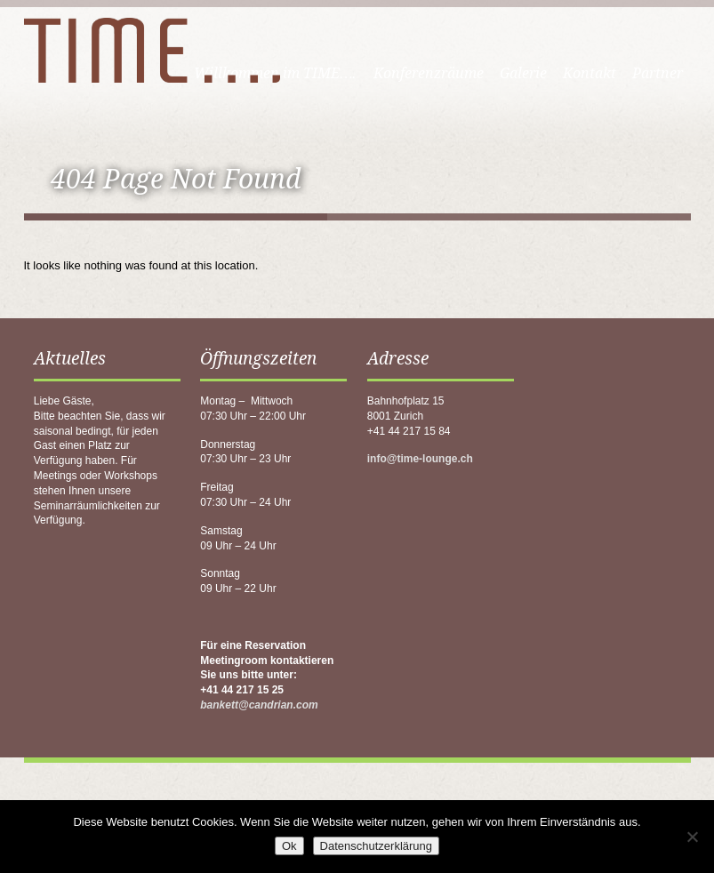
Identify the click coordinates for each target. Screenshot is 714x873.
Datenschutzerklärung (376, 846)
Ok (289, 846)
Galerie (523, 73)
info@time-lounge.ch (420, 459)
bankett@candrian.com (258, 705)
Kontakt (589, 73)
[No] (692, 836)
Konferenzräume (428, 73)
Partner (657, 73)
